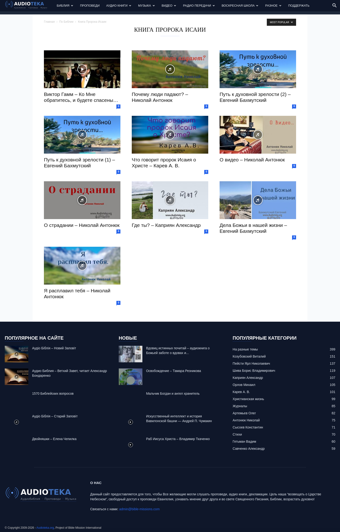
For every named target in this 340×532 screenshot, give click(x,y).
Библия (65, 5)
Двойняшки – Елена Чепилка (54, 439)
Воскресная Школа (240, 5)
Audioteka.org (45, 527)
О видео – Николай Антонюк (252, 159)
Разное (273, 5)
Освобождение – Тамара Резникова (173, 371)
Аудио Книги (118, 5)
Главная (49, 21)
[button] (334, 6)
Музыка (146, 5)
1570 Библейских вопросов (53, 393)
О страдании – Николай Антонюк (81, 225)
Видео (169, 5)
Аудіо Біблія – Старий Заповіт (55, 416)
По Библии (66, 21)
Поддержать (299, 5)
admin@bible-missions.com (139, 509)
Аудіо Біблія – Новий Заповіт (54, 348)
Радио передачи (199, 5)
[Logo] (29, 6)
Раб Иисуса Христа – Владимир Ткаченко (178, 439)
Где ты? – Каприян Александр (166, 225)
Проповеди (90, 5)
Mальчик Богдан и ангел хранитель (173, 393)
